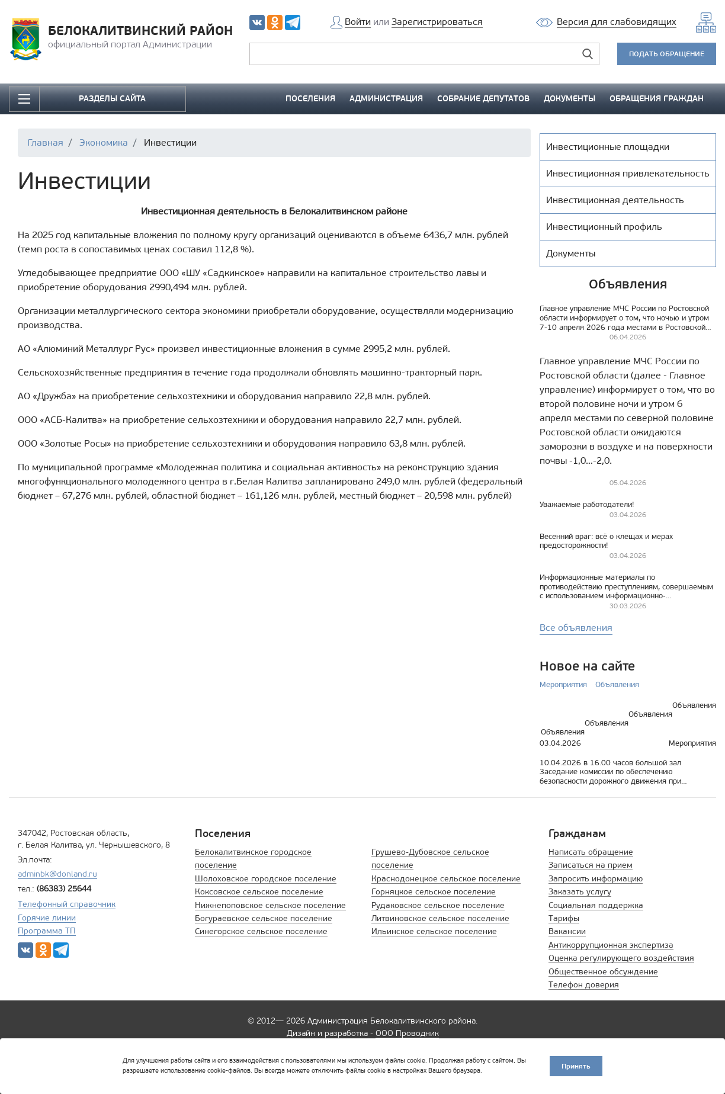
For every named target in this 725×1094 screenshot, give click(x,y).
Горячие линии (47, 918)
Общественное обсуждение (603, 972)
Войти (358, 21)
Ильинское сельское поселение (434, 931)
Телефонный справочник (67, 904)
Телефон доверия (583, 985)
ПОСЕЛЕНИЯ (310, 99)
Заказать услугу (579, 892)
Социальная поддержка (595, 905)
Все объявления (576, 627)
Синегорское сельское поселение (261, 931)
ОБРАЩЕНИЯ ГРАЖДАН (656, 99)
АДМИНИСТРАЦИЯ (386, 99)
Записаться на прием (590, 865)
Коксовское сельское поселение (259, 892)
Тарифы (563, 918)
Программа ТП (47, 931)
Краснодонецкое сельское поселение (446, 879)
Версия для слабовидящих (616, 21)
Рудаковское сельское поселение (438, 905)
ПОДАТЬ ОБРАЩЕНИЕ (666, 53)
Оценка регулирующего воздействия (621, 958)
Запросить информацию (595, 879)
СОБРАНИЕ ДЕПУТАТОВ (483, 99)
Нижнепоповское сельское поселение (270, 905)
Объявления (617, 684)
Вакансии (567, 931)
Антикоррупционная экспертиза (610, 945)
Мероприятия (563, 684)
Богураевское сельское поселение (263, 918)
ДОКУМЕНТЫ (569, 99)
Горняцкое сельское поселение (433, 892)
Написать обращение (590, 852)
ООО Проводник (407, 1033)
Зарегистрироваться (437, 21)
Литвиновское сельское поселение (440, 918)
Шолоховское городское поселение (265, 879)
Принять (576, 1065)
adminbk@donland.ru (57, 874)
